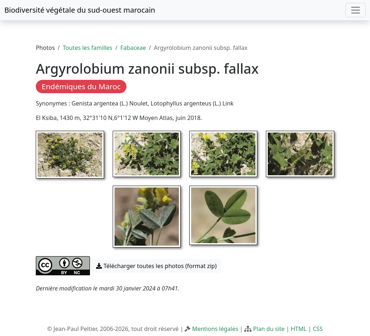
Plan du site (268, 329)
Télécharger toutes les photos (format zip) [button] (156, 266)
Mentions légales (215, 329)
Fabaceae (133, 48)
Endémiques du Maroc (81, 86)
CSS (318, 329)
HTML (299, 329)
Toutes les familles (87, 48)
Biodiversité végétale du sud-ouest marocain (79, 10)
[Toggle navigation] (355, 10)
